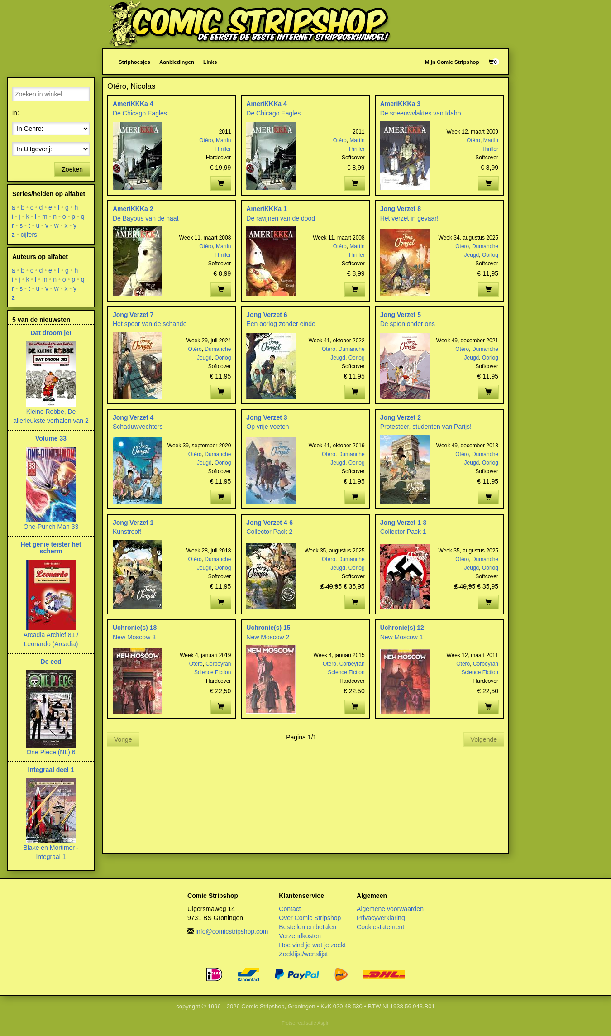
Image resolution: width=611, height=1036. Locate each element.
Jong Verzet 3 (266, 417)
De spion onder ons (407, 323)
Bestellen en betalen (307, 926)
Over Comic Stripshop (310, 917)
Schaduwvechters (138, 426)
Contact (290, 908)
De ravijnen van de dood (280, 218)
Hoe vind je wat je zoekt (312, 945)
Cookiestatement (380, 926)
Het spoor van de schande (149, 323)
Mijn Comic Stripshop (452, 62)
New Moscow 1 (401, 637)
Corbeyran (218, 664)
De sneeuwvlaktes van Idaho (420, 113)
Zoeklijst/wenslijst (303, 954)
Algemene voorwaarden (390, 908)
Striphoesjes (134, 62)
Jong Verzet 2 (400, 417)
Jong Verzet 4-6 (269, 522)
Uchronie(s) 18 (135, 627)
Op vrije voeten (267, 426)
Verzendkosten (300, 936)
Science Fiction (212, 672)
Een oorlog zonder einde (280, 323)
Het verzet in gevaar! (409, 218)
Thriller (223, 149)
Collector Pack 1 (403, 531)
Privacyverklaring (381, 917)
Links (210, 62)
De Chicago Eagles (140, 113)
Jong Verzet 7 (133, 314)
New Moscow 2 (267, 637)
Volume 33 (51, 438)
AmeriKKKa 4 (133, 103)
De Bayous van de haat (146, 218)
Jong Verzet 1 (133, 522)
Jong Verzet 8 (400, 208)
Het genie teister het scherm (51, 548)
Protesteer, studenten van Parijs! (426, 426)
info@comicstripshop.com (232, 931)
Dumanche (485, 246)
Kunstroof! (127, 531)
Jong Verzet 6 (266, 314)
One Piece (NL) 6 (50, 752)
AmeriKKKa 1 (266, 208)
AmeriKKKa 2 (133, 208)
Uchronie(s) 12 (402, 627)
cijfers (29, 234)
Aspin (323, 1023)
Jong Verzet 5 (400, 314)
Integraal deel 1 (51, 769)
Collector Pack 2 (269, 531)
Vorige (123, 739)
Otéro (206, 140)
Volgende (484, 739)
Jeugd (471, 255)
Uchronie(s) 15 (268, 627)
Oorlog (490, 255)
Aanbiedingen (176, 62)
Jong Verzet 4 (133, 417)
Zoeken (72, 169)
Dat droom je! (50, 332)
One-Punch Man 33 (51, 526)
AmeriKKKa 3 (400, 103)
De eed (51, 661)
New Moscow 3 (134, 637)
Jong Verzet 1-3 (403, 522)
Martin (223, 140)
